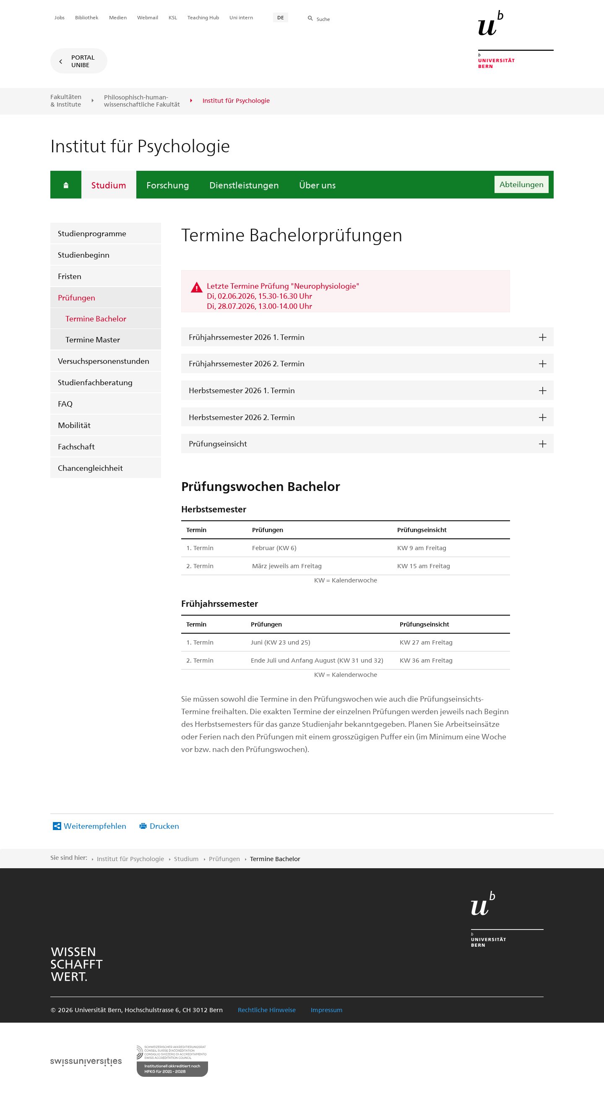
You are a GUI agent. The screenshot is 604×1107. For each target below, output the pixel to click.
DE (280, 17)
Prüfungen (76, 297)
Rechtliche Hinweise (267, 1009)
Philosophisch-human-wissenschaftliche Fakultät (142, 101)
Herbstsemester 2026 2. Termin (242, 417)
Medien (118, 17)
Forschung (167, 185)
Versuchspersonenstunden (103, 360)
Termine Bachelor (95, 318)
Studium (108, 185)
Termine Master (92, 339)
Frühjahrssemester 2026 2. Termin (247, 363)
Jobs (60, 17)
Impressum (327, 1009)
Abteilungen (522, 184)
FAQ (65, 403)
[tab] (367, 337)
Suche (323, 19)
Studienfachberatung (95, 382)
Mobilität (74, 425)
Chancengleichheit (90, 467)
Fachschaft (76, 446)
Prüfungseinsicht (218, 443)
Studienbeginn (83, 254)
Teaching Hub (203, 17)
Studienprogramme (92, 233)
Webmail (147, 17)
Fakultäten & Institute (65, 100)
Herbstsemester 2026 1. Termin (242, 390)
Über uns (317, 185)
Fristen (69, 276)
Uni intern (241, 17)
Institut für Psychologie (130, 858)
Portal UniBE (83, 61)
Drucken (164, 825)
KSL (173, 17)
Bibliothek (87, 17)
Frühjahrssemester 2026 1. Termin (247, 337)
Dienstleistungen (244, 185)
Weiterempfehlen (95, 825)
